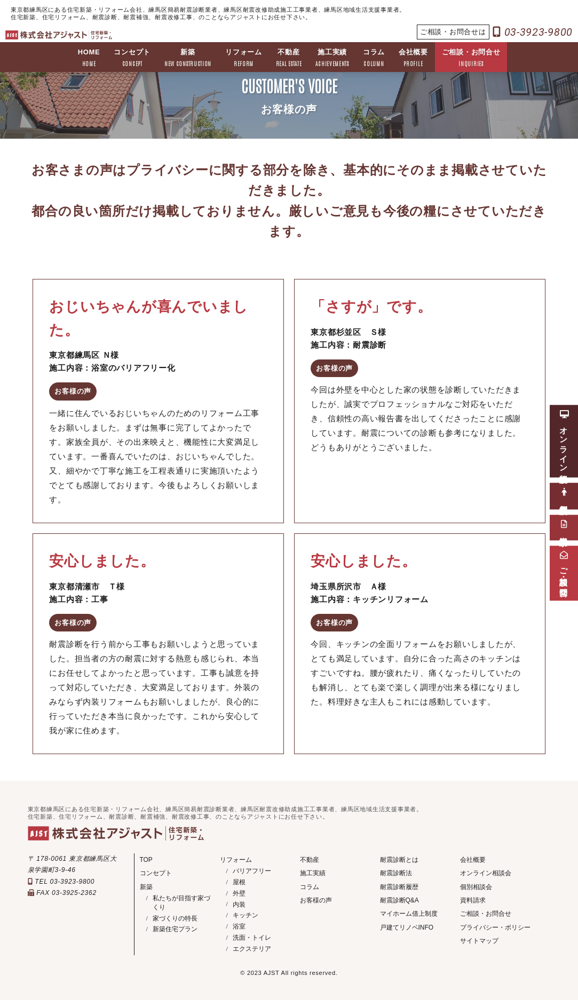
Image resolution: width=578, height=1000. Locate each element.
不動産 (289, 58)
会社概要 (414, 58)
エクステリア (252, 949)
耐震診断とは (399, 859)
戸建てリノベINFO (407, 928)
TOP (146, 859)
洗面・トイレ (252, 937)
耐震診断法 (396, 873)
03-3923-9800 (533, 32)
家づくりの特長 (175, 918)
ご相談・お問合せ (471, 58)
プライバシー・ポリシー (495, 928)
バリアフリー (252, 871)
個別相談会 (476, 887)
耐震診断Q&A (399, 900)
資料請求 (473, 900)
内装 (239, 904)
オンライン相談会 (485, 873)
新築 (187, 58)
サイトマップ (479, 941)
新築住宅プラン (175, 929)
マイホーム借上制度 (409, 914)
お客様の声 (316, 900)
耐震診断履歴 (399, 887)
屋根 (239, 882)
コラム (374, 58)
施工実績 (333, 58)
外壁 (239, 893)
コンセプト (131, 58)
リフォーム (243, 58)
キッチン (245, 915)
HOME (88, 58)
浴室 (239, 926)
